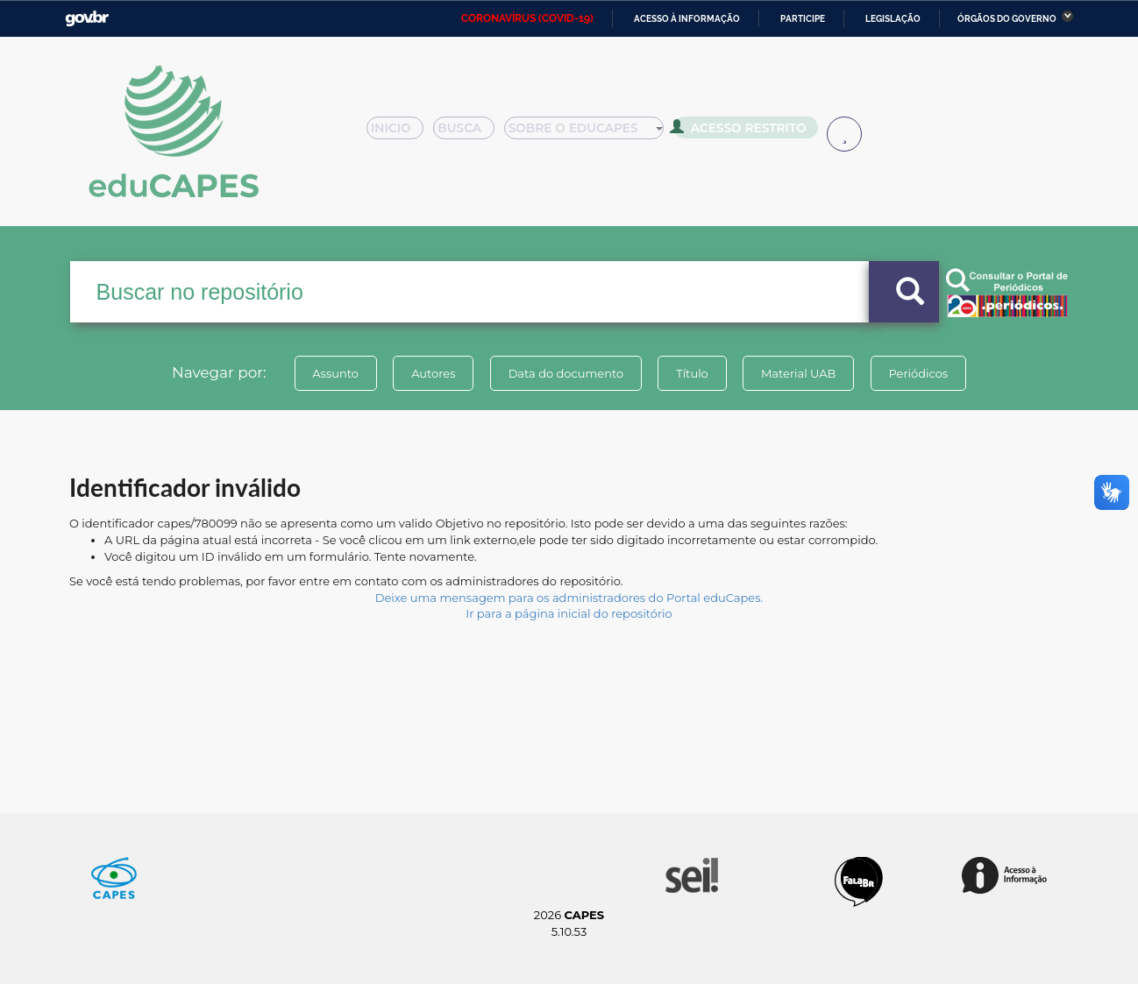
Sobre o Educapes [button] (591, 133)
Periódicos (919, 373)
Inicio (400, 133)
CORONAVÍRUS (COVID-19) (527, 18)
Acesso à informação (687, 19)
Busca (470, 133)
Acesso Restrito (744, 131)
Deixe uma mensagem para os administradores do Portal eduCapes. (569, 598)
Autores (433, 373)
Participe (802, 19)
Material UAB (798, 373)
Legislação (893, 19)
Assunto (335, 373)
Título (692, 373)
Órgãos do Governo (1006, 19)
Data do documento (565, 373)
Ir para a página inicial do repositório (569, 613)
